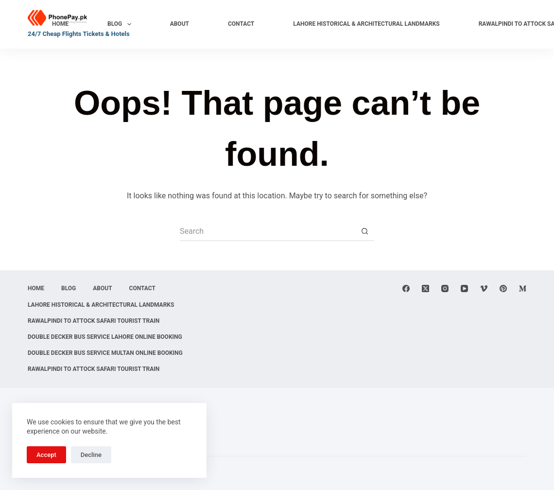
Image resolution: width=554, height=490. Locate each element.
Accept (46, 454)
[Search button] (364, 231)
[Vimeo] (483, 288)
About (179, 23)
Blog (121, 24)
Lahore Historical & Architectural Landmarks (366, 23)
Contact (241, 23)
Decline (91, 454)
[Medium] (522, 288)
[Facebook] (406, 288)
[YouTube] (464, 288)
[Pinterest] (503, 288)
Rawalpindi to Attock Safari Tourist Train (93, 320)
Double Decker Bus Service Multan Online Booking (105, 353)
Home (60, 23)
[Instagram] (445, 288)
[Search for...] (267, 231)
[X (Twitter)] (425, 288)
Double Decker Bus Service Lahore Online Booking (105, 336)
